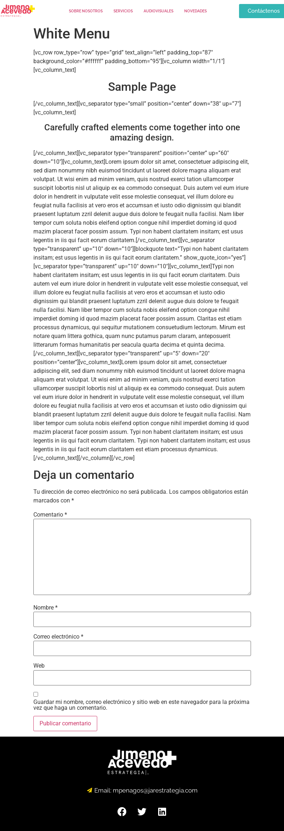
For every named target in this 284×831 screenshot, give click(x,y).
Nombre (45, 608)
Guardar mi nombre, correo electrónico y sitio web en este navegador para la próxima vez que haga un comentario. (141, 705)
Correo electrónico (58, 637)
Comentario (50, 515)
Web (39, 666)
